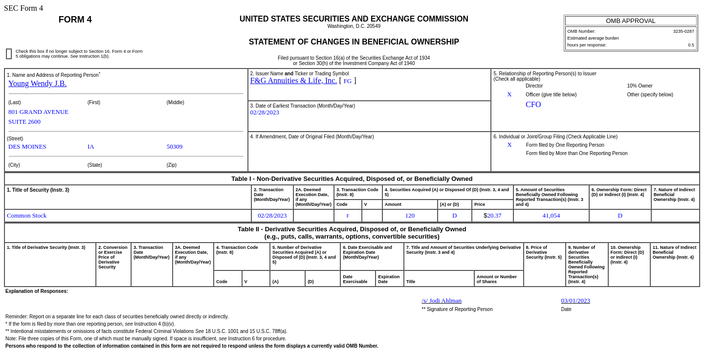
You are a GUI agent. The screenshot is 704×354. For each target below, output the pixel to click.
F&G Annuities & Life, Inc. (293, 80)
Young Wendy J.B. (37, 83)
